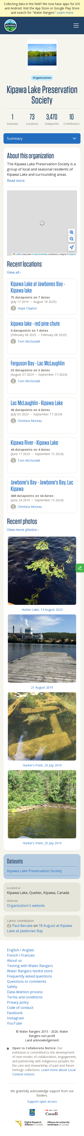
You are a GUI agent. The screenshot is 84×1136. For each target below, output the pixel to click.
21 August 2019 (42, 687)
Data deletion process (25, 991)
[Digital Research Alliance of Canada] (41, 1124)
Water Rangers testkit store (30, 971)
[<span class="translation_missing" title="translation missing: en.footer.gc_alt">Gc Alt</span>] (51, 1112)
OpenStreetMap (41, 254)
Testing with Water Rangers (30, 965)
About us (14, 960)
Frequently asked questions (29, 976)
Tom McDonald (25, 341)
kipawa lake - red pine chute (35, 323)
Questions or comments (26, 981)
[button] (71, 232)
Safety (12, 986)
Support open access (42, 1101)
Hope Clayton (24, 308)
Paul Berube (20, 925)
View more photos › (23, 529)
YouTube (14, 1023)
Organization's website (26, 905)
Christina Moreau (26, 420)
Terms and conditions (25, 997)
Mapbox (72, 254)
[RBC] (32, 1112)
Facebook (15, 1012)
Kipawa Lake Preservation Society (34, 870)
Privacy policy (18, 1002)
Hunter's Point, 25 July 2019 (42, 765)
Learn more (65, 12)
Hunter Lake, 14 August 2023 (42, 609)
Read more (16, 180)
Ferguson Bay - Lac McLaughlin (38, 363)
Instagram (15, 1018)
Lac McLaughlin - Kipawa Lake (37, 402)
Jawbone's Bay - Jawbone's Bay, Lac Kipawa (42, 485)
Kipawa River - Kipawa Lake (34, 442)
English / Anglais (20, 950)
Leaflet (17, 254)
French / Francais (21, 955)
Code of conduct (20, 1007)
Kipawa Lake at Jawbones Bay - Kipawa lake (38, 287)
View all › (14, 272)
